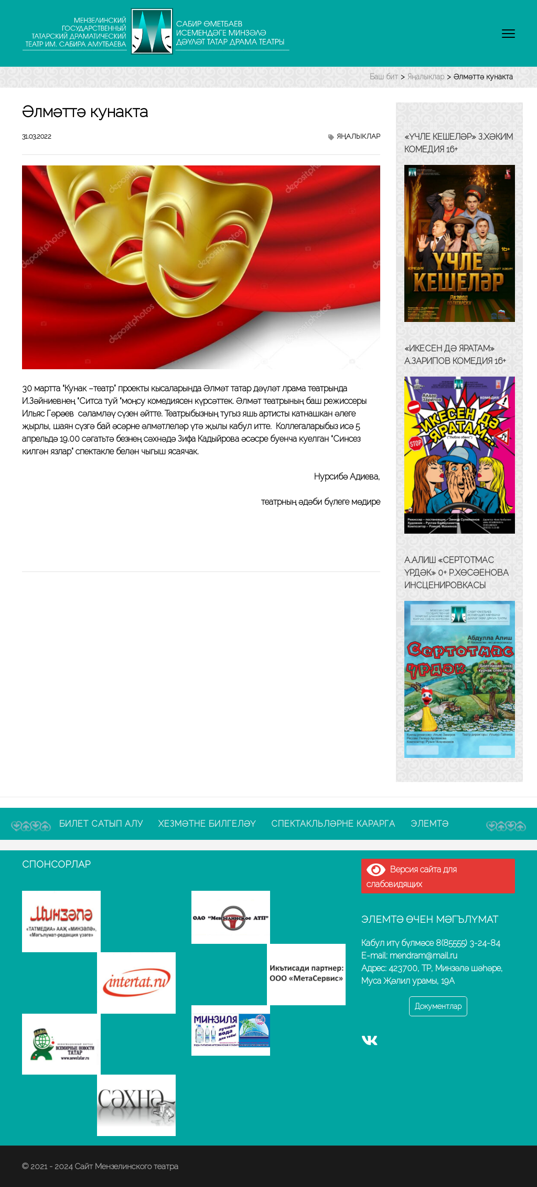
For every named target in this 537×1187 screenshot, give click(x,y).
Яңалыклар (358, 136)
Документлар (438, 1006)
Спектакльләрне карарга (333, 824)
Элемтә (430, 824)
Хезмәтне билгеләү (207, 824)
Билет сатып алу (101, 824)
